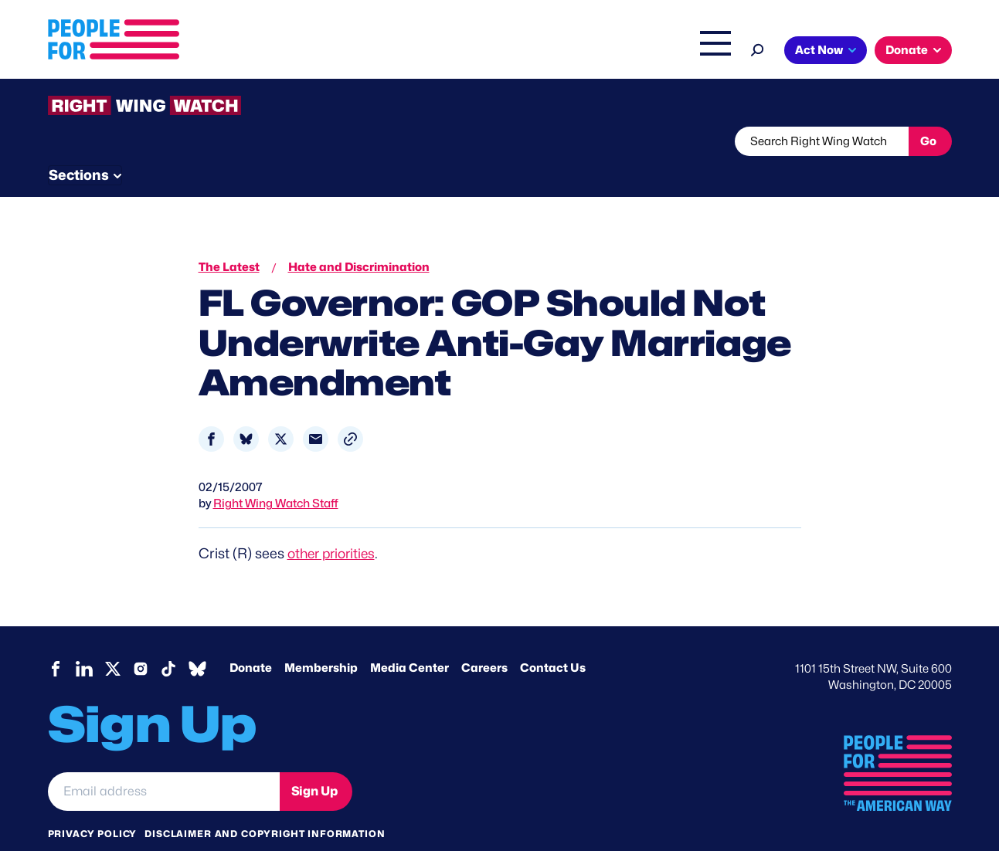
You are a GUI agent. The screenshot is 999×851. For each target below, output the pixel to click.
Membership (321, 639)
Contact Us (553, 639)
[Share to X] (281, 409)
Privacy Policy (93, 804)
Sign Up (314, 761)
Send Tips (551, 141)
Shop (705, 52)
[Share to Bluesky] (246, 409)
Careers (484, 639)
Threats (159, 141)
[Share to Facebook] (211, 409)
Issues (364, 52)
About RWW (340, 141)
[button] (350, 409)
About (300, 52)
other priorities (334, 524)
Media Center (409, 639)
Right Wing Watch (553, 52)
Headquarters (450, 52)
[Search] (757, 48)
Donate (906, 50)
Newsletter (447, 141)
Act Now (819, 50)
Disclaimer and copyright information (264, 804)
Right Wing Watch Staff (275, 474)
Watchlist (250, 141)
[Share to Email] (315, 409)
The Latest (646, 52)
